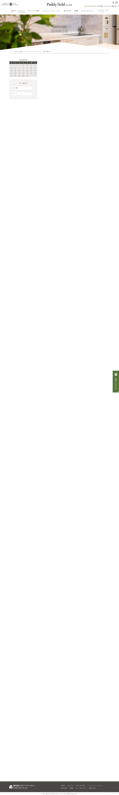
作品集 (76, 11)
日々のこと (21, 11)
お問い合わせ (116, 383)
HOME (13, 11)
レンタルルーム (102, 11)
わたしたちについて (87, 11)
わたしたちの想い (34, 11)
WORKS (16, 51)
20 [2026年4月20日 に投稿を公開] (15, 73)
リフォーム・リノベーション (52, 11)
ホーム (11, 51)
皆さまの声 (67, 11)
